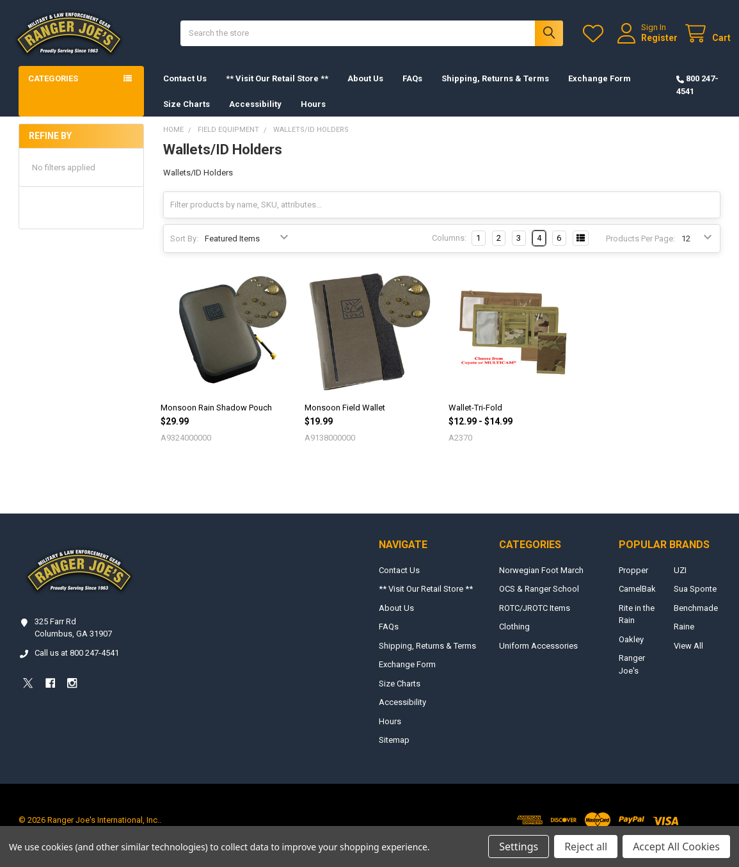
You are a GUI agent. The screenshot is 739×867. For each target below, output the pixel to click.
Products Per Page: (640, 249)
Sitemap (394, 751)
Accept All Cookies (676, 846)
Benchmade (696, 619)
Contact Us (185, 89)
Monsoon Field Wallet (345, 418)
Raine (684, 637)
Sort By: (184, 249)
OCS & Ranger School (539, 599)
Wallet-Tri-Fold (475, 418)
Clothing (514, 637)
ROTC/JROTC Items (534, 619)
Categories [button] (53, 89)
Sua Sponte (695, 599)
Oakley (631, 650)
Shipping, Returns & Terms (495, 89)
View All (688, 656)
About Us (365, 89)
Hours (313, 114)
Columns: (449, 249)
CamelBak (637, 599)
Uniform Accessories (538, 656)
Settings (518, 846)
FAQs (412, 89)
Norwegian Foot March (541, 581)
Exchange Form (599, 89)
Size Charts (186, 114)
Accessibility (255, 114)
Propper (633, 581)
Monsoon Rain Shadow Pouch (216, 418)
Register (649, 43)
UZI (680, 581)
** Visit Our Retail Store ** (277, 89)
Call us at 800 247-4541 (77, 663)
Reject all (585, 846)
